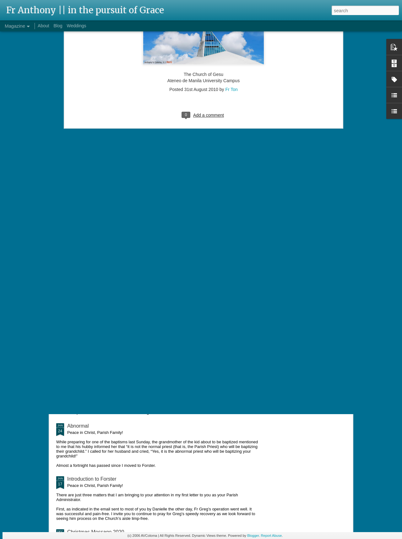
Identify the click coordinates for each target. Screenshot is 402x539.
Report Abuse (271, 535)
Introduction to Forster (92, 479)
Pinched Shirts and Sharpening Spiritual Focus (119, 299)
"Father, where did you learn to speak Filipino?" (119, 338)
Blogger (253, 535)
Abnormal (78, 426)
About (43, 25)
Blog (58, 25)
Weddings (76, 25)
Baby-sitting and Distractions (99, 382)
